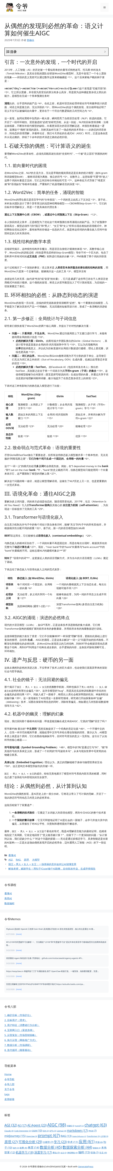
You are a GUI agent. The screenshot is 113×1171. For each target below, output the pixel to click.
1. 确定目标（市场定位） (18, 1015)
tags (6, 1094)
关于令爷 (9, 1089)
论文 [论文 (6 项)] (103, 1152)
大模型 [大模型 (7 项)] (48, 1142)
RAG (18, 859)
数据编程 (9, 903)
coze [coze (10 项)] (36, 1130)
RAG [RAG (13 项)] (66, 1136)
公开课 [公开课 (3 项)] (104, 1136)
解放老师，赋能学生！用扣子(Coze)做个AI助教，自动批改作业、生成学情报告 (51, 868)
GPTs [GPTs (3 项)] (52, 1131)
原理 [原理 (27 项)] (11, 1141)
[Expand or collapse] (105, 51)
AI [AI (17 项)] (22, 1125)
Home (7, 1074)
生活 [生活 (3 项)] (63, 1152)
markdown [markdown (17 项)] (77, 1130)
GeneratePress (85, 1166)
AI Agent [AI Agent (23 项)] (37, 1125)
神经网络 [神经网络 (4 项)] (72, 1152)
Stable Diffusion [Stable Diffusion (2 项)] (79, 1136)
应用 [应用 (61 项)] (87, 1141)
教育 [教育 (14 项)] (33, 1147)
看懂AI (12, 855)
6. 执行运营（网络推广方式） (20, 1040)
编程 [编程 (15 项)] (84, 1152)
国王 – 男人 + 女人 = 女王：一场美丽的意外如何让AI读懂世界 (42, 864)
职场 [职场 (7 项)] (95, 1152)
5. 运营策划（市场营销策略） (20, 1035)
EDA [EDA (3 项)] (46, 1131)
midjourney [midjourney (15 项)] (15, 1136)
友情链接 (9, 1099)
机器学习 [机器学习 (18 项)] (25, 1152)
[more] (19, 934)
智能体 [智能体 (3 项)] (96, 1148)
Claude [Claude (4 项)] (9, 1130)
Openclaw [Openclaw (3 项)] (31, 1136)
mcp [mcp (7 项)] (93, 1130)
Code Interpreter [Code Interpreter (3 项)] (22, 1131)
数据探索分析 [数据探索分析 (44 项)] (77, 1147)
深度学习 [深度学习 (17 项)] (43, 1152)
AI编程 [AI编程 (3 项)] (70, 1126)
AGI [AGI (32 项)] (10, 1125)
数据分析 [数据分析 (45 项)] (51, 1147)
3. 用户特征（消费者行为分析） (22, 1025)
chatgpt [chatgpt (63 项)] (95, 1125)
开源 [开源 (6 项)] (99, 1142)
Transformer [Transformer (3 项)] (93, 1136)
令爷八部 (9, 1084)
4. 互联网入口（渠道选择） (19, 1030)
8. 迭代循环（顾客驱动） (18, 1050)
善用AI (8, 898)
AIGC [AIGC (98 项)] (56, 1125)
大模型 (36, 859)
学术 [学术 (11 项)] (72, 1142)
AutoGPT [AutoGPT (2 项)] (79, 1126)
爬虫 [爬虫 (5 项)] (56, 1152)
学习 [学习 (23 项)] (60, 1142)
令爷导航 (9, 1079)
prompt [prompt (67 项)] (49, 1135)
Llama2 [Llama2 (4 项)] (61, 1130)
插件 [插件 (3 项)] (16, 1148)
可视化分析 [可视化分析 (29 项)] (30, 1141)
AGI (10, 859)
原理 (26, 859)
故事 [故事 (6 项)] (23, 1147)
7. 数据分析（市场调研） (18, 1045)
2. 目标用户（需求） (15, 1020)
